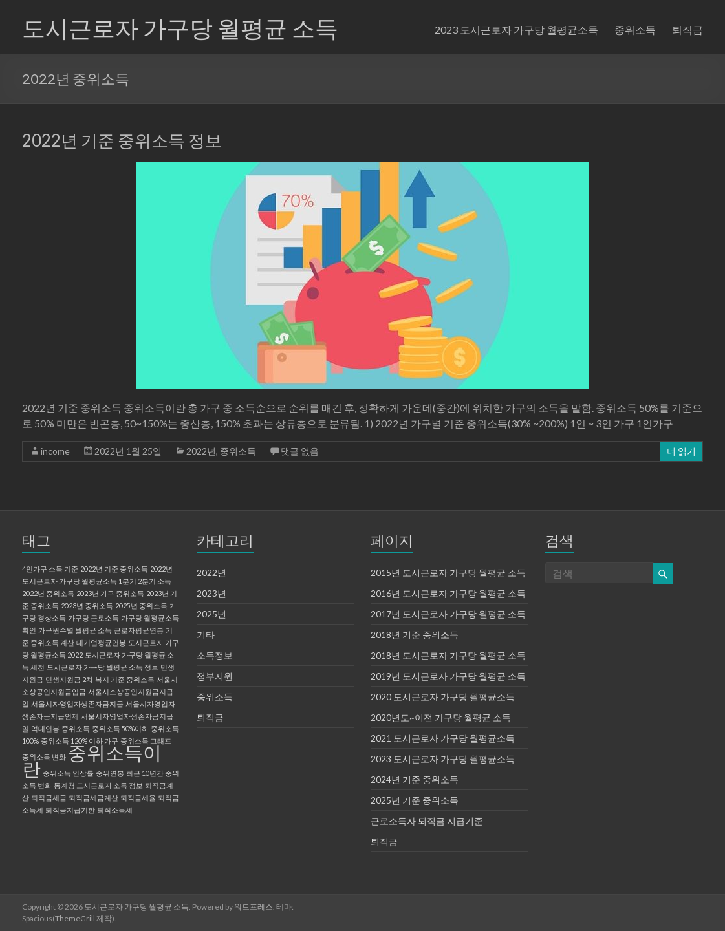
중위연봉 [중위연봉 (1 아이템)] (110, 773)
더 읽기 (681, 450)
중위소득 (635, 29)
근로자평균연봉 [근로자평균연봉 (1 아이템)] (139, 630)
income (55, 450)
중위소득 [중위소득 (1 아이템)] (75, 728)
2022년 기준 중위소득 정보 (122, 140)
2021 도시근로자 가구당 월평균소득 (443, 738)
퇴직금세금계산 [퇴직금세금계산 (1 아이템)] (93, 797)
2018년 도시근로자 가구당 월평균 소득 (448, 655)
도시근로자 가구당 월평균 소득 (180, 28)
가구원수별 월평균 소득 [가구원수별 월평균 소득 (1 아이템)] (75, 630)
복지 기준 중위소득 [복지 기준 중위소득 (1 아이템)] (125, 679)
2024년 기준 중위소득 (415, 779)
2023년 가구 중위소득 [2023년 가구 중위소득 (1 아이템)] (110, 593)
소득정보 (215, 655)
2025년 (211, 613)
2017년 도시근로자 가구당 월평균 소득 (448, 613)
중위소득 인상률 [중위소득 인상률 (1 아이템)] (68, 773)
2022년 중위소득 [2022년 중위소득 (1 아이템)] (48, 593)
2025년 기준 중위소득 (415, 800)
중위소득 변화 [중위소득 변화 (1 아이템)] (44, 757)
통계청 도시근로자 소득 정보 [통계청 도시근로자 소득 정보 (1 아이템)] (98, 785)
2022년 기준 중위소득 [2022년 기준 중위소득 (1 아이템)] (114, 568)
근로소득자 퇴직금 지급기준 (427, 820)
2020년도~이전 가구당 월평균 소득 (441, 717)
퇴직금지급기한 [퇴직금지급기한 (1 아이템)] (70, 810)
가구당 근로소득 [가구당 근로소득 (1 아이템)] (93, 618)
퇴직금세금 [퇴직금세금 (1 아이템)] (49, 797)
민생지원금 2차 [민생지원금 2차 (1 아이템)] (69, 679)
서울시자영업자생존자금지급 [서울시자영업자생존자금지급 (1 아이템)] (77, 704)
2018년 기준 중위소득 (415, 634)
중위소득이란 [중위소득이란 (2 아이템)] (92, 760)
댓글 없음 (300, 450)
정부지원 (215, 675)
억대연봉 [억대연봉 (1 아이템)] (45, 728)
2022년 (201, 450)
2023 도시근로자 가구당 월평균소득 (516, 29)
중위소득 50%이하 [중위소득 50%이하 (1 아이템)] (120, 728)
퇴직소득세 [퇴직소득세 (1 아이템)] (115, 810)
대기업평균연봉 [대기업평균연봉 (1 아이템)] (101, 642)
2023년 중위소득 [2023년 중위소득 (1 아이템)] (87, 605)
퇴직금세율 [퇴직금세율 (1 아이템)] (138, 797)
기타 (206, 634)
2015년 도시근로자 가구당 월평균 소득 (448, 572)
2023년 (211, 593)
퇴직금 (687, 29)
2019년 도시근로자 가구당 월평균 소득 (448, 675)
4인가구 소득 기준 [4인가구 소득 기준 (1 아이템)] (50, 568)
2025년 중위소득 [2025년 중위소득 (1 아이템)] (141, 605)
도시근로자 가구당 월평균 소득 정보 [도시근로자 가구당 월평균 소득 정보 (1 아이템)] (102, 667)
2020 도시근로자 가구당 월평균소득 (443, 696)
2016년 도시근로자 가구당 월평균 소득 (448, 593)
